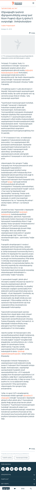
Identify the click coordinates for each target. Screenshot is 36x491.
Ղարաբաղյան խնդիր (9, 8)
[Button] (32, 33)
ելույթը (10, 182)
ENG (23, 488)
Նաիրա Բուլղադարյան (8, 25)
